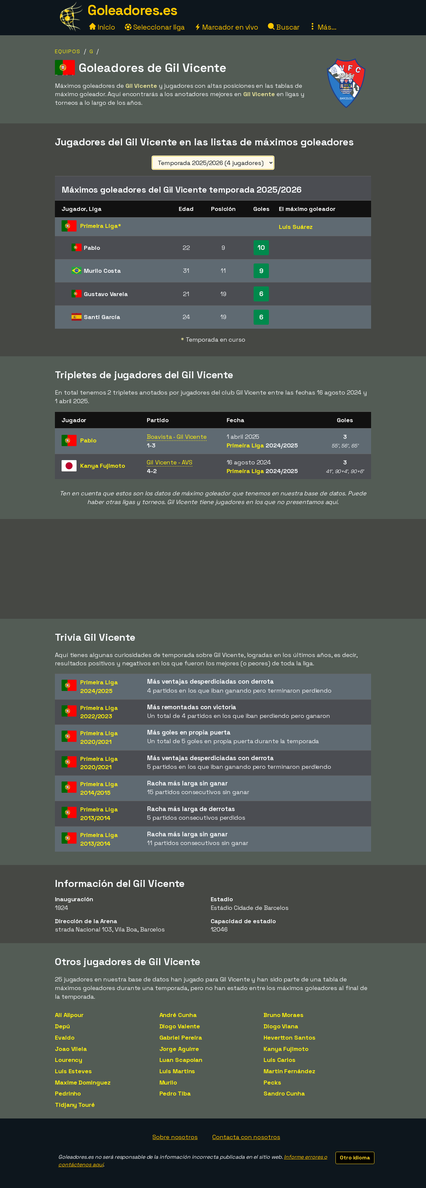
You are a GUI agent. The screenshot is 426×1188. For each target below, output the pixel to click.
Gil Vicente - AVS (169, 462)
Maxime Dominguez (82, 1082)
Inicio (102, 27)
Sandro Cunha (284, 1093)
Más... (322, 27)
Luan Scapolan (181, 1060)
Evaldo (64, 1037)
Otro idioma (355, 1157)
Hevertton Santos (289, 1037)
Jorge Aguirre (179, 1049)
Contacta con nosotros (246, 1137)
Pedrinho (68, 1093)
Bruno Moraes (284, 1015)
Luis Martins (177, 1071)
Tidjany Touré (75, 1104)
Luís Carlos (280, 1060)
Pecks (272, 1082)
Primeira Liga (262, 445)
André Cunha (178, 1015)
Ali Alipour (69, 1015)
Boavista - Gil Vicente (177, 436)
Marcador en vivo (226, 27)
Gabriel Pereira (180, 1037)
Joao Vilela (71, 1049)
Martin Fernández (289, 1071)
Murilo (168, 1082)
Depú (62, 1026)
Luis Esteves (73, 1071)
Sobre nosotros (175, 1137)
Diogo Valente (179, 1026)
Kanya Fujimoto (286, 1049)
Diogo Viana (281, 1026)
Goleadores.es (132, 10)
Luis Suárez (296, 227)
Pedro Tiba (175, 1093)
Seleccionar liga (155, 27)
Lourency (68, 1060)
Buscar (284, 27)
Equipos (68, 51)
